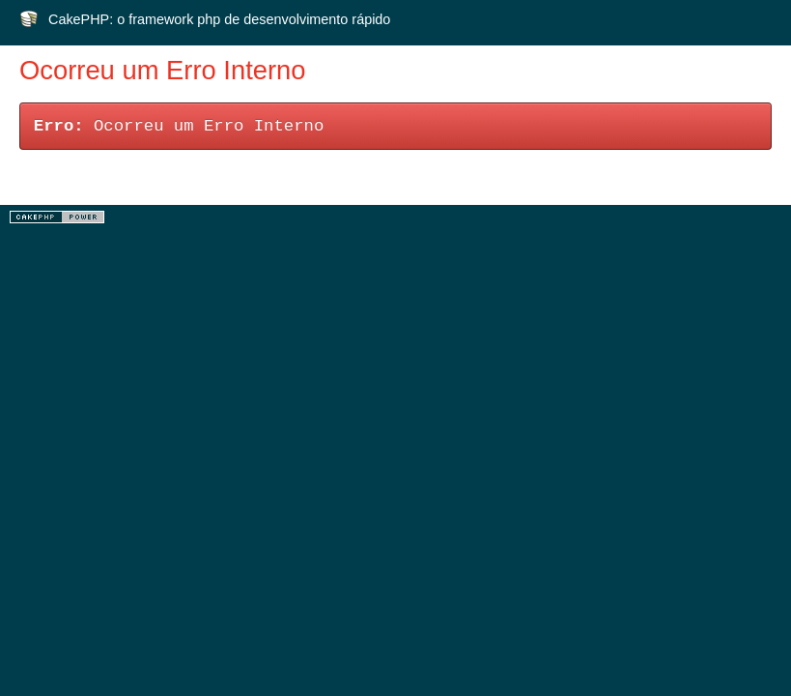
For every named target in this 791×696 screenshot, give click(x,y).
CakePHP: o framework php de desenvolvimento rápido (219, 19)
